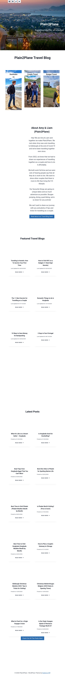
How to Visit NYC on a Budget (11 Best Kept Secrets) (45, 263)
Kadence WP (46, 673)
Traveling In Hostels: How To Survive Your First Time (19, 263)
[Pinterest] (12, 1)
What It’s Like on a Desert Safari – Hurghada (19, 436)
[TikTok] (16, 1)
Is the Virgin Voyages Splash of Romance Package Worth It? (45, 626)
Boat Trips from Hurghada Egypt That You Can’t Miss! (19, 473)
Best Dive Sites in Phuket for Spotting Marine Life (45, 473)
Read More (19, 272)
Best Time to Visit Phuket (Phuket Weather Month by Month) (19, 511)
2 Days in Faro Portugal (45, 333)
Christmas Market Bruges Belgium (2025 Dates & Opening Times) (45, 588)
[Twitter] (19, 1)
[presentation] (19, 249)
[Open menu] (32, 11)
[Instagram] (9, 1)
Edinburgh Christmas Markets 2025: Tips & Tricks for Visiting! (19, 588)
